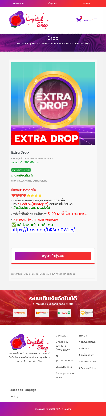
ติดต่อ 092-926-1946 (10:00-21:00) (63, 345)
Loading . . (15, 396)
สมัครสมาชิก (18, 3)
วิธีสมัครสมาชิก (87, 341)
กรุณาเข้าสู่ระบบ (53, 255)
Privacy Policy (87, 368)
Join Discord (64, 367)
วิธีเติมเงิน (84, 348)
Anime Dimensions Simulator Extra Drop (53, 35)
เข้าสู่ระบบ (52, 3)
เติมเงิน (86, 3)
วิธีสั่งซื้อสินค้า (86, 355)
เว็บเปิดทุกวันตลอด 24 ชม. (65, 375)
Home (20, 43)
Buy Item (32, 43)
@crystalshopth (65, 358)
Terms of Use (87, 361)
